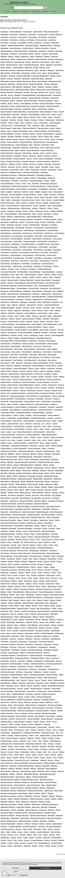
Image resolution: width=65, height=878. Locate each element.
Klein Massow (37, 352)
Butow (9, 117)
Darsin (40, 136)
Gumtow (53, 274)
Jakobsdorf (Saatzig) (7, 307)
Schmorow (21, 647)
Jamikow (19, 307)
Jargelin (10, 310)
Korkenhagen (15, 376)
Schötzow (13, 661)
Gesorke (24, 203)
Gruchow (11, 269)
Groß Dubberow (6, 233)
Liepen (3, 432)
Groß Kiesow (5, 238)
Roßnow (33, 614)
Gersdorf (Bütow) (58, 200)
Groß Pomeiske (6, 249)
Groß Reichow (24, 252)
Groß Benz (53, 225)
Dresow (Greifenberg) (46, 158)
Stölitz (10, 705)
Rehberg (46, 594)
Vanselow (59, 746)
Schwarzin (4, 666)
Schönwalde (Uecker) (22, 658)
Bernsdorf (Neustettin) (24, 76)
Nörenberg (21, 523)
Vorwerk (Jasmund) (35, 763)
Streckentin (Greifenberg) (25, 710)
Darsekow (33, 136)
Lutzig (58, 451)
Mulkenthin (30, 481)
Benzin (44, 73)
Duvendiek (44, 167)
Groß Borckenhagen (7, 227)
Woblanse (59, 796)
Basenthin (49, 65)
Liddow (47, 429)
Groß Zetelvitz (28, 266)
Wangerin (54, 766)
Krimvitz (10, 387)
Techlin (11, 724)
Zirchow (27, 840)
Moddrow (43, 470)
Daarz (43, 125)
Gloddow (35, 208)
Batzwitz (42, 67)
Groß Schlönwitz (15, 255)
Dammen (25, 134)
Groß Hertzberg (6, 236)
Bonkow (3, 92)
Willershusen (48, 790)
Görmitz (40, 214)
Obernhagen (29, 525)
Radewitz (42, 583)
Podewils (17, 561)
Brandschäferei (6, 98)
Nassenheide (22, 487)
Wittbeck (50, 793)
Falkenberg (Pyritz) (15, 172)
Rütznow (29, 622)
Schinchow (15, 636)
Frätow (53, 180)
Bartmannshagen (12, 65)
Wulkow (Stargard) (31, 810)
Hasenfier (10, 283)
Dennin (41, 139)
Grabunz (15, 219)
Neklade (10, 492)
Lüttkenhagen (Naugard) (26, 451)
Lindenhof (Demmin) (33, 434)
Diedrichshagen (6, 147)
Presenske (55, 570)
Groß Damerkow (40, 230)
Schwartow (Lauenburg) (54, 663)
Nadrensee (49, 484)
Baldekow (4, 56)
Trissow (15, 741)
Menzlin (52, 465)
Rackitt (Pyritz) (5, 583)
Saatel (58, 622)
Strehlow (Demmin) (7, 713)
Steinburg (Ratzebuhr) (8, 699)
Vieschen (53, 754)
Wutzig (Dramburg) (25, 821)
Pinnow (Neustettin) (52, 553)
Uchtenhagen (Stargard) (33, 743)
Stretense (30, 716)
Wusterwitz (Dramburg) (38, 818)
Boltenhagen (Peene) (8, 89)
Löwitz (44, 440)
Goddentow (39, 211)
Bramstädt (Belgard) (29, 95)
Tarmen (48, 721)
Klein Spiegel (56, 357)
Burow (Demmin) (33, 111)
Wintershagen (23, 793)
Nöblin (57, 520)
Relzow (22, 600)
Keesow (60, 332)
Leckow (3, 423)
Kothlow (61, 376)
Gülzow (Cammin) (30, 274)
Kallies (49, 316)
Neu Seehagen (36, 498)
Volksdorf (43, 760)
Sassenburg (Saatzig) (42, 630)
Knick (9, 371)
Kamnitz (18, 318)
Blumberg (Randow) (36, 84)
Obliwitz (36, 525)
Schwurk (46, 672)
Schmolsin (13, 647)
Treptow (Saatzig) (57, 735)
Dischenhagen (34, 147)
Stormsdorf (50, 708)
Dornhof (48, 153)
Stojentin (4, 705)
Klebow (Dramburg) (21, 341)
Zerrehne (10, 835)
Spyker (3, 694)
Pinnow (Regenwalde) (21, 556)
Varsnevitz (52, 749)
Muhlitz (23, 481)
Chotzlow (4, 123)
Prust (28, 575)
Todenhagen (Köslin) (48, 732)
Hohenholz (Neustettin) (55, 296)
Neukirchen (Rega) (33, 514)
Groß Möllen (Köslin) (28, 244)
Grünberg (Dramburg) (44, 269)
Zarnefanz (4, 826)
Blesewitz (4, 84)
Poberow (4, 561)
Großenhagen (47, 266)
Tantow (42, 721)
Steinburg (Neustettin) (44, 697)
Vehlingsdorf (25, 752)
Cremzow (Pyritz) (6, 125)
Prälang (52, 567)
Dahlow (58, 128)
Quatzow (14, 581)
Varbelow (4, 749)
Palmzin (26, 534)
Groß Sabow (53, 252)
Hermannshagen (21, 288)
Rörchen (17, 611)
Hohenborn (36, 294)
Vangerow (43, 746)
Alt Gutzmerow (43, 34)
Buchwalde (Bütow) (7, 109)
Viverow (48, 757)
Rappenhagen (52, 586)
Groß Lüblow (17, 241)
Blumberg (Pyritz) (22, 84)
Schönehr (4, 652)
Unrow (16, 746)
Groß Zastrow (17, 266)
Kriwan (16, 387)
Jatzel (52, 310)
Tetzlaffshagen (19, 730)
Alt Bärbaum (5, 34)
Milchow (61, 468)
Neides (55, 490)
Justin (16, 316)
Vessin (16, 754)
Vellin (44, 752)
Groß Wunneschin (48, 263)
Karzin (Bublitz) (33, 330)
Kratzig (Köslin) (12, 385)
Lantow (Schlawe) (53, 415)
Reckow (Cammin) (32, 592)
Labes (9, 404)
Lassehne (50, 418)
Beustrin (10, 78)
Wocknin (3, 799)
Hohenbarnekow (25, 294)
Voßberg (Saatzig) (49, 763)
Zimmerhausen (56, 837)
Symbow (29, 721)
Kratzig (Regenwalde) (26, 385)
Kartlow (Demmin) (20, 327)
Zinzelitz (3, 840)
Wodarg (10, 799)
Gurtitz (18, 277)
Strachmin (58, 708)
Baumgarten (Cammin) (8, 70)
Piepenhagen (5, 553)
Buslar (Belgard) (34, 114)
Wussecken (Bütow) (7, 812)
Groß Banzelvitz (34, 225)
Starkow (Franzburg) (48, 694)
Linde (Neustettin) (39, 432)
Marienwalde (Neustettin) (9, 459)
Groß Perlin (23, 247)
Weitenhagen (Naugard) (47, 774)
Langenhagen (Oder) (7, 412)
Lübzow (47, 443)
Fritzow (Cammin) (52, 186)
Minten (12, 470)
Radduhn (21, 583)
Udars (45, 743)
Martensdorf (35, 459)
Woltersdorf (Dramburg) (50, 804)
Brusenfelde (5, 106)
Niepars (19, 520)
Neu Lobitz (15, 498)
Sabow (16, 625)
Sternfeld (35, 702)
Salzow (23, 628)
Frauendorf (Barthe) (7, 183)
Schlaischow (46, 636)
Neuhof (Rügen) (6, 514)
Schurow (59, 661)
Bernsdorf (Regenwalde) (41, 76)
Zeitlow (14, 832)
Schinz (22, 636)
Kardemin (29, 321)
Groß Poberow (33, 247)
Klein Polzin (42, 354)
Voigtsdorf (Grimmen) (22, 760)
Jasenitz (40, 310)
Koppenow (47, 374)
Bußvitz (3, 117)
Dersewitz (60, 139)
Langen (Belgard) (15, 410)
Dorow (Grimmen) (7, 156)
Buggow (51, 109)
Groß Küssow (47, 238)
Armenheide (5, 54)
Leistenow (28, 423)
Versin (10, 754)
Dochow (22, 150)
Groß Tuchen (24, 260)
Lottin (39, 440)
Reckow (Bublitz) (18, 592)
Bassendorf (58, 65)
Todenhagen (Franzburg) (31, 732)
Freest (24, 183)
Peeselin (13, 545)
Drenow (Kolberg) (19, 158)
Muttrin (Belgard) (21, 484)
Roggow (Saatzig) (23, 608)
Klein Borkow (50, 341)
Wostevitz (44, 807)
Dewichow (37, 145)
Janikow (39, 307)
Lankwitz (29, 415)
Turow (29, 741)
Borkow (41, 92)
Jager (8, 305)
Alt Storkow (52, 40)
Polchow (46, 561)
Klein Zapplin (42, 360)
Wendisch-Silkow (51, 782)
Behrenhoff (59, 70)
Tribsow (44, 738)
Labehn (3, 404)
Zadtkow (27, 824)
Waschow (60, 771)
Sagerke (54, 625)
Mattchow (10, 462)
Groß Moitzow (5, 244)
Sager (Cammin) (44, 625)
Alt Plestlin (4, 40)
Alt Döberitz (23, 34)
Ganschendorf (58, 192)
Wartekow (41, 771)
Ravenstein (57, 589)
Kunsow (54, 396)
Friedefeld (35, 183)
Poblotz (10, 561)
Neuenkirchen (36, 509)
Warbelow (19, 768)
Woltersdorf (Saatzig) (23, 807)
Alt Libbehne (42, 37)
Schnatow (52, 647)
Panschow (54, 534)
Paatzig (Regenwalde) (8, 534)
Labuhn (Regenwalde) (41, 404)
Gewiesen (31, 203)
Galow (31, 192)
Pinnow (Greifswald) (38, 553)
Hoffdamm (60, 291)
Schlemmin (4, 639)
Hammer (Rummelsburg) (43, 280)
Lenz (43, 423)
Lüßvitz (43, 448)
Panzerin (30, 537)
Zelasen (20, 832)
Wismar (43, 793)
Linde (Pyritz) (50, 432)
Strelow (30, 713)
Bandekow (39, 56)
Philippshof (44, 550)
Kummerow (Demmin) (18, 393)
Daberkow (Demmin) (29, 128)
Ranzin (37, 586)
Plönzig (25, 559)
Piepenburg (53, 550)
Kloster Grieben (51, 365)
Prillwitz (27, 572)
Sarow (9, 630)
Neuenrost (54, 509)
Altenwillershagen (15, 48)
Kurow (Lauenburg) (7, 399)
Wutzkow (35, 821)
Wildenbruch (50, 788)
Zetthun (29, 835)
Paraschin (11, 539)
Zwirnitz (60, 846)
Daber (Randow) (6, 128)
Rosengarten (5, 614)
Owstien (18, 531)
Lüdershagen (5, 445)
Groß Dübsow (17, 233)
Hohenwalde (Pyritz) (50, 299)
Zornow (10, 843)
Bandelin (47, 56)
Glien (49, 205)
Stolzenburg (5, 708)
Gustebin (25, 277)
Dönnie (42, 153)
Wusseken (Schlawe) (36, 812)
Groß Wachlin (15, 263)
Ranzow (44, 586)
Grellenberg (51, 222)
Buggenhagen (42, 109)
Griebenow (10, 225)
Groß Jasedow (29, 236)
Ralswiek (4, 586)
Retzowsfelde (39, 603)
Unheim (10, 746)
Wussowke (51, 815)
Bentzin (33, 73)
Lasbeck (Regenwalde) (38, 418)
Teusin (27, 730)
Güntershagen (5, 277)
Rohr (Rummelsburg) (44, 608)
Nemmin (48, 492)
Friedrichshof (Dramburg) (19, 186)
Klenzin (51, 363)
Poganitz (24, 561)
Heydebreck (5, 291)
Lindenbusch (20, 434)
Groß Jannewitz (17, 236)
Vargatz (30, 749)
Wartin (48, 771)
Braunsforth (16, 98)
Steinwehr (13, 702)
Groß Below (45, 225)
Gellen (62, 197)
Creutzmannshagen (19, 125)
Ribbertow (4, 605)
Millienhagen (5, 470)
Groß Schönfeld (40, 255)
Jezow (56, 313)
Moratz (52, 473)
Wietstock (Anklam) (17, 788)
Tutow (40, 741)
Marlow (20, 459)
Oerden (49, 525)
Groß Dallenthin (29, 230)
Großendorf (37, 266)
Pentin (51, 545)
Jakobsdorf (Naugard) (51, 305)
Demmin (22, 139)
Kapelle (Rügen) (13, 321)
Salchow (61, 625)
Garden (39, 194)
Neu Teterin (56, 498)
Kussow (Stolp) (29, 401)
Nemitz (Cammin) (25, 492)
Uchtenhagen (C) (55, 741)
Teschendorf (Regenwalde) (27, 727)
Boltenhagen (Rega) (22, 89)
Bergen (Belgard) (53, 73)
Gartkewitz (60, 194)
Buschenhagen (6, 114)
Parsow (9, 542)
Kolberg (42, 371)
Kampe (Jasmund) (28, 318)
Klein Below (33, 341)
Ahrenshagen (27, 31)
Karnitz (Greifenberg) (8, 324)
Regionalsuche (26, 11)
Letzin (49, 426)
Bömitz (32, 89)
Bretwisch (19, 100)
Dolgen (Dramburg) (33, 150)
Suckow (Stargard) (47, 719)
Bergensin (4, 76)
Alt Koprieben (22, 37)
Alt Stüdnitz (4, 43)
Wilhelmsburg (22, 790)
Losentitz (27, 440)
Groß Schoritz (51, 255)
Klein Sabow (23, 357)
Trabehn (3, 735)
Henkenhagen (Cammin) (47, 285)
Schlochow (28, 639)
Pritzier (53, 572)
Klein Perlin (14, 354)
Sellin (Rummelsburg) (8, 680)
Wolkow (20, 804)
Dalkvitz (3, 131)
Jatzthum (4, 313)
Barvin (21, 65)
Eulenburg (4, 172)
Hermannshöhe (34, 288)
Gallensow (17, 192)
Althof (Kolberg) (27, 48)
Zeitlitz (8, 832)
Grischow (18, 225)
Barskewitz (35, 62)
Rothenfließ (54, 614)
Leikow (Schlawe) (13, 423)
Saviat (14, 633)
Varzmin (3, 752)
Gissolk (35, 205)
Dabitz (52, 128)
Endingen (43, 169)
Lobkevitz (46, 437)
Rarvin (3, 589)
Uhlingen (51, 743)
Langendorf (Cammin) (45, 410)
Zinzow (9, 840)
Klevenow (9, 365)
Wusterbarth (15, 818)
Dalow (9, 131)
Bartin (58, 62)
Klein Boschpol (6, 343)
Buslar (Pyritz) (45, 114)
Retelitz (10, 603)
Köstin (55, 376)
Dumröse (4, 167)
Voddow (60, 757)
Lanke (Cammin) (6, 415)
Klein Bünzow (16, 343)
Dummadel (47, 164)
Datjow (3, 139)
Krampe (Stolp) (6, 382)
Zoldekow (4, 843)
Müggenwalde (37, 479)
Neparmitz (55, 492)
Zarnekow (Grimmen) (30, 826)
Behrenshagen (5, 73)
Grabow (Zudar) (6, 219)
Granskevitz (14, 222)
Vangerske (50, 746)
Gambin (37, 192)
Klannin (10, 338)
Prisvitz (33, 572)
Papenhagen (55, 537)
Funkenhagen (32, 189)
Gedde (42, 197)
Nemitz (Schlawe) (38, 492)
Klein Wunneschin (30, 360)
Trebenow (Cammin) (21, 735)
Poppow (33, 567)
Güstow (38, 277)
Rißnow (27, 605)
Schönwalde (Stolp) (7, 658)
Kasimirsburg (12, 332)
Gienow (38, 203)
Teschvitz (51, 727)
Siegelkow (22, 683)
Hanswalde (56, 280)
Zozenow (23, 843)
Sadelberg (22, 625)
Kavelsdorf (53, 332)
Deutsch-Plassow (52, 142)
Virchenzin (29, 757)
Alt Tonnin (13, 43)
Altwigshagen (33, 51)
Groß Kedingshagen (50, 236)
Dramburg (32, 156)
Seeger (25, 674)
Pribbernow (4, 572)
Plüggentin (42, 559)
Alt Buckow (14, 34)
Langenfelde (58, 410)
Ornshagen (37, 528)
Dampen (32, 134)
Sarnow (3, 630)
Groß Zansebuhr (6, 266)
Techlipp (17, 724)
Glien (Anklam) (57, 205)
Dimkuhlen (24, 147)
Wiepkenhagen (51, 785)
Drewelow (58, 158)
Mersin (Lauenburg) (18, 468)
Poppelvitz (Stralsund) (8, 567)
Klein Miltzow (57, 352)
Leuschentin (57, 426)
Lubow (9, 443)
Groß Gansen (27, 233)
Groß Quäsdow (27, 249)
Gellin (2, 200)
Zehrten (50, 829)
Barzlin (42, 65)
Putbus (36, 578)
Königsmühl (38, 374)
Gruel (17, 269)
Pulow (58, 575)
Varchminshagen (21, 749)
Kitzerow (4, 338)
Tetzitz (10, 730)
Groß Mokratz (15, 244)
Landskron (59, 407)
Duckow (40, 164)
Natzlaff (50, 487)
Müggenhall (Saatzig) (25, 479)
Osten (58, 528)
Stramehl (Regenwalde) (8, 710)
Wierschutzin (5, 788)
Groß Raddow (38, 249)
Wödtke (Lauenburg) (36, 799)
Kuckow (47, 390)
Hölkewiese (24, 302)
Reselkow (4, 603)
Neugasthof (4, 512)
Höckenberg (47, 291)
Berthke (52, 76)
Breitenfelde (54, 98)
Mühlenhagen (5, 481)
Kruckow (44, 387)
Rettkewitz (17, 603)
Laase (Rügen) (56, 401)
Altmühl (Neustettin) (21, 51)
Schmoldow (5, 647)
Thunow (48, 730)
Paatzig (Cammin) (34, 531)
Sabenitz (10, 625)
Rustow (3, 622)
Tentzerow (46, 724)
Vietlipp (59, 754)
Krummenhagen (6, 390)
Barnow (28, 62)
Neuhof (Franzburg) (28, 512)
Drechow (55, 156)
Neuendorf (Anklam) (26, 501)
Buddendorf (27, 109)
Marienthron (48, 457)
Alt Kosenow (33, 37)
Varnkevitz (43, 749)
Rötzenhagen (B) (6, 619)
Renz (34, 600)
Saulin (8, 633)
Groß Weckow (35, 263)
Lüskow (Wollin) (6, 448)
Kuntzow (61, 396)
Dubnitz (19, 164)
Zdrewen (18, 829)
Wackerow (60, 763)
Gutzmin (3, 280)
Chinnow (20, 120)
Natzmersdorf (59, 487)
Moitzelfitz (4, 473)
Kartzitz (45, 327)
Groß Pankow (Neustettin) (9, 247)
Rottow (41, 617)
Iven (61, 302)
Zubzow (30, 843)
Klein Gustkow (16, 346)
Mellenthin (38, 465)
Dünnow (25, 167)
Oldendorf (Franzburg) (24, 528)
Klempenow (27, 363)
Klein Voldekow (18, 360)
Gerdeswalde (15, 200)
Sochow (29, 685)
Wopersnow (36, 807)
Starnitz (20, 697)
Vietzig (3, 757)
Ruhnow (37, 619)
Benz (39, 73)
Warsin (34, 771)
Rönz (11, 611)
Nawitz (22, 490)
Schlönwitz (45, 639)
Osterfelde (4, 531)
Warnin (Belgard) (51, 768)
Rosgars (20, 614)
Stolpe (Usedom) (30, 705)
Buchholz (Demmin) (23, 106)
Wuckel (13, 810)
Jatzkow (57, 310)
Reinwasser (59, 597)
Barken (12, 59)
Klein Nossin (5, 354)
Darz (51, 136)
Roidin (54, 608)
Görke (34, 214)
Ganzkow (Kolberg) (29, 194)
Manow (3, 457)
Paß (21, 542)
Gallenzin (25, 192)
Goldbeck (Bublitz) (56, 211)
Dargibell (11, 136)
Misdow (18, 470)
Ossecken (51, 528)
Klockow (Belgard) (38, 365)
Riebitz (11, 605)
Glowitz (55, 208)
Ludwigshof (33, 445)
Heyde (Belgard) (54, 288)
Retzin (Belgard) (28, 603)
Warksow (26, 768)
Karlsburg (49, 321)
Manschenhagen (12, 457)
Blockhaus (11, 84)
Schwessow (33, 669)
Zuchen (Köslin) (56, 843)
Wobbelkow (28, 796)
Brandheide (57, 95)
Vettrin (22, 754)
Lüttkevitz (38, 451)
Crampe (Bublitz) (54, 123)
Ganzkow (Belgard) (15, 194)
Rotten (16, 617)
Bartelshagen (45, 62)
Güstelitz (32, 277)
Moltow (46, 473)
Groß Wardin (25, 263)
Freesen (17, 183)
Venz (49, 752)
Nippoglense (43, 520)
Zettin (35, 835)
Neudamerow (13, 501)
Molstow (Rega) (38, 473)
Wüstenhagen (5, 818)
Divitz (42, 147)
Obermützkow (18, 525)
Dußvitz (37, 167)
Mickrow (54, 468)
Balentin (11, 56)
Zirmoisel (54, 840)
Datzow (8, 139)
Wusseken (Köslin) (21, 812)
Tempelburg (38, 724)
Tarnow (54, 721)
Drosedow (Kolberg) (28, 161)
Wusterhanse (24, 818)
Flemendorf (15, 180)
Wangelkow (46, 766)
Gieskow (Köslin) (26, 205)
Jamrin (32, 307)
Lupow (47, 445)
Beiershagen (26, 73)
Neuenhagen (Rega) (7, 509)
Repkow (39, 600)
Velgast (39, 752)
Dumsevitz (11, 167)
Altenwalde (4, 48)
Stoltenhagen (41, 705)
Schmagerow (23, 641)
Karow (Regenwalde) (50, 324)
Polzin (10, 564)
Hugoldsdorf (46, 302)
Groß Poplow (16, 249)
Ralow (57, 583)
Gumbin (40, 274)
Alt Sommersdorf (41, 40)
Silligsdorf (53, 683)
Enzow (60, 169)
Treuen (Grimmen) (12, 738)
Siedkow (14, 683)
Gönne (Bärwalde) (11, 214)
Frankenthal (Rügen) (36, 180)
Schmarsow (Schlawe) (8, 644)
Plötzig (35, 559)
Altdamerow (55, 43)
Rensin (28, 600)
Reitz (10, 600)
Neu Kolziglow (5, 498)
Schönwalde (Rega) (50, 655)
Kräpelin (3, 385)
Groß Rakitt (47, 249)
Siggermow (40, 683)
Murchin (48, 481)
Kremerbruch (52, 385)
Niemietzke (55, 517)
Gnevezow (10, 211)
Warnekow (40, 768)
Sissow (16, 685)
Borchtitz (26, 92)
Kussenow (48, 399)
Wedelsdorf (4, 774)
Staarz (8, 694)
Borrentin (4, 95)
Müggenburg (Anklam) (35, 476)
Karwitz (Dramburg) (7, 330)
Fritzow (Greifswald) (7, 189)
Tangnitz (36, 721)
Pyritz (60, 578)
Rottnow (35, 617)
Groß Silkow (38, 258)
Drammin (40, 156)
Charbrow (12, 120)
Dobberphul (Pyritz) (7, 150)
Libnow (41, 429)
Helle (35, 285)
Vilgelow (15, 757)
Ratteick (16, 589)
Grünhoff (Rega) (22, 272)
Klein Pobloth (23, 354)
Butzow (26, 117)
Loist (8, 440)
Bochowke (54, 84)
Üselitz (22, 746)
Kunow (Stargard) (45, 396)
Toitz (57, 732)
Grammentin (38, 219)
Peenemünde (5, 545)
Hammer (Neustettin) (27, 280)
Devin (31, 145)
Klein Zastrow (5, 363)
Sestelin (43, 680)
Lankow (15, 415)
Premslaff (47, 570)
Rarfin (60, 586)
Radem (35, 583)
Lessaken (29, 426)
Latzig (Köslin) (17, 421)
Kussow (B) (4, 401)
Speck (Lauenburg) (7, 691)
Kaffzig (28, 316)
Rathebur (9, 589)
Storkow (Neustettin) (24, 708)
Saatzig (3, 625)
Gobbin (31, 211)
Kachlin (22, 316)
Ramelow (18, 586)
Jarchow (3, 310)
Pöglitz (39, 561)
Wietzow (42, 788)
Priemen (21, 572)
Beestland (43, 70)
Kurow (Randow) (20, 399)
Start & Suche (6, 11)
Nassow (30, 487)
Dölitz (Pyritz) (27, 153)
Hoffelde (3, 294)
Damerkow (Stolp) (54, 131)
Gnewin (25, 211)
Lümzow (41, 445)
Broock (10, 103)
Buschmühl (16, 114)
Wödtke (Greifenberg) (21, 799)
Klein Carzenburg (28, 343)
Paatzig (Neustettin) (48, 531)
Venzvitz (55, 752)
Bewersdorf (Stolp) (37, 78)
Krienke (3, 387)
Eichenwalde (14, 169)
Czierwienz (36, 125)
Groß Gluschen (38, 233)
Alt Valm (30, 43)
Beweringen (26, 78)
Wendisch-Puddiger (37, 782)
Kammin (11, 318)
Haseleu (3, 283)
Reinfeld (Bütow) (19, 597)
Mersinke (29, 468)
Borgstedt (34, 92)
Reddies (12, 594)
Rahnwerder (50, 583)
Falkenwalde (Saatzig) (8, 178)
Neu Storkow (46, 498)
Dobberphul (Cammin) (52, 147)
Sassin (3, 633)
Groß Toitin (15, 260)
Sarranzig (15, 630)
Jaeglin (3, 305)
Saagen (41, 622)
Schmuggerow (43, 647)
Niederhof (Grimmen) (38, 517)
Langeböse (4, 410)
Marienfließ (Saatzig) (26, 457)
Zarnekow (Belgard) (15, 826)
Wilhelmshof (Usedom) (35, 790)
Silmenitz (61, 683)
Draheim (25, 156)
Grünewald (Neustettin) (8, 272)
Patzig (54, 542)
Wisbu (31, 793)
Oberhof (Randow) (7, 525)
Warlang (33, 768)
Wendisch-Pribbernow (22, 782)
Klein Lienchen (6, 352)
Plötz (30, 559)
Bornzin (58, 92)
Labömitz (15, 404)
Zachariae (51, 821)
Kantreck (4, 321)
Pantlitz (23, 537)
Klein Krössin (18, 349)
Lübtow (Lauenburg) (20, 443)
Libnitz (35, 429)
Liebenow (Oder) (56, 429)
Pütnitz (42, 578)
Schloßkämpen (55, 639)
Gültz (17, 274)
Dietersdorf (16, 147)
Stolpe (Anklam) (18, 705)
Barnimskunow (19, 62)
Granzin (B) (29, 222)
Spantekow (47, 688)
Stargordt (37, 694)
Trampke (10, 735)
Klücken (43, 368)
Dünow (31, 167)
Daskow (57, 136)
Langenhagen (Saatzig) (23, 412)
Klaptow (16, 338)
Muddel (15, 476)
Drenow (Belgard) (6, 158)
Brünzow (58, 103)
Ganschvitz (4, 194)
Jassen (46, 310)
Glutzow (3, 211)
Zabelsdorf (43, 821)
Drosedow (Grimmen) (13, 161)
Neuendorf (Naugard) (41, 503)
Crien (29, 125)
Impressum (54, 11)
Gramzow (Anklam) (50, 219)
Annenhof (50, 51)
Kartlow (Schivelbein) (34, 327)
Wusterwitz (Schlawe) (54, 818)
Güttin (51, 277)
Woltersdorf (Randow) (8, 807)
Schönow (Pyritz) (22, 655)
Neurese (59, 514)
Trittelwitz (22, 741)
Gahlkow (10, 192)
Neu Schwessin (25, 498)
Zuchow (3, 846)
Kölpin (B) (4, 374)
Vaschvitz (10, 752)
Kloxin (37, 368)
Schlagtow (37, 636)
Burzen (55, 111)
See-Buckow (5, 674)
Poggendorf (32, 561)
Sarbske (56, 628)
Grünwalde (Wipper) (48, 272)
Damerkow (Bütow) (40, 131)
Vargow (36, 749)
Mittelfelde (35, 470)
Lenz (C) (48, 423)
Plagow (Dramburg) (35, 556)
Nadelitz (41, 484)
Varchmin (11, 749)
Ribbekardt (53, 603)
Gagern (3, 192)
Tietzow (61, 730)
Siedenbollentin (58, 680)
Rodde (52, 605)
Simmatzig (9, 685)
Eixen (22, 169)
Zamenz (41, 824)
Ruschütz (52, 619)
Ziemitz (19, 837)
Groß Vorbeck (5, 263)
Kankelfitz (46, 318)
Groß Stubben (5, 260)
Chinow (26, 120)
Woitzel (60, 799)
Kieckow (47, 335)
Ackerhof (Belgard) (15, 31)
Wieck (43, 785)
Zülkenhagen (18, 846)
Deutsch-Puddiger (22, 145)
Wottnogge (52, 807)
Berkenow (12, 76)
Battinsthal (28, 67)
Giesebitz (45, 203)
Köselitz (41, 376)
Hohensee (28, 299)
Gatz (23, 197)
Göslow (3, 216)
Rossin (27, 614)
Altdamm (4, 45)
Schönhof (46, 652)
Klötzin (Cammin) (6, 368)
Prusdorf (22, 575)
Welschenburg (20, 777)
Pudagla (33, 575)
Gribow (3, 225)
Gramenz (30, 219)
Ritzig (41, 605)
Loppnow (19, 440)
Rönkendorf (5, 611)
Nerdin (62, 492)
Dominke (36, 153)
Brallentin (17, 95)
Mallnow (18, 454)
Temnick (24, 724)
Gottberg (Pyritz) (19, 216)
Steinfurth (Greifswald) (24, 699)
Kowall (9, 379)
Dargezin (4, 136)
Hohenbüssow (57, 294)
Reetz (23, 594)
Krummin (16, 390)
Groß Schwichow (6, 258)
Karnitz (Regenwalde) (23, 324)
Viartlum (28, 754)
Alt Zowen (46, 43)
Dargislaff (18, 136)
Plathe (53, 556)
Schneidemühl (5, 650)
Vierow (46, 754)
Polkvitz (52, 561)
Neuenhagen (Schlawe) (22, 509)
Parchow (25, 539)
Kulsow (3, 393)
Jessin (51, 313)
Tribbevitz (30, 738)
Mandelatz (47, 454)
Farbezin (19, 178)
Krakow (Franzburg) (26, 379)
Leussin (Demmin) (7, 429)
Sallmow (17, 628)
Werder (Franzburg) (33, 785)
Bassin (3, 67)
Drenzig (29, 158)
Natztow (3, 490)
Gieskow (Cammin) (12, 205)
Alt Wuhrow (38, 43)
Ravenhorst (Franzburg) (44, 589)
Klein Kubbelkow (29, 349)
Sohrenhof (36, 685)
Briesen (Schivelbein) (46, 100)
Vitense (36, 757)
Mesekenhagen (39, 468)
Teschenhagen (42, 727)
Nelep (16, 492)
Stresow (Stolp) (21, 716)
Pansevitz (4, 537)
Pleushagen (11, 559)
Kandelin (39, 318)
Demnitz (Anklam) (32, 139)
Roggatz (58, 605)
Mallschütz (26, 454)
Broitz (56, 100)
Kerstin (20, 335)
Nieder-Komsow (14, 517)
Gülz (21, 274)
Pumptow (4, 578)
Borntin (51, 92)
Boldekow (41, 87)
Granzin (21, 222)
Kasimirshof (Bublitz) (25, 332)
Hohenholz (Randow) (8, 299)
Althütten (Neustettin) (41, 48)
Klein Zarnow (52, 360)
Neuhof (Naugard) (42, 512)
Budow (34, 109)
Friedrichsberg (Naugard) (48, 183)
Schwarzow (12, 666)
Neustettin (4, 517)
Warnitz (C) (16, 771)
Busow (54, 114)
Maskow (3, 462)
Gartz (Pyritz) (5, 197)
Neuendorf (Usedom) (38, 506)
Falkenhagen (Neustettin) (26, 175)
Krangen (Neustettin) (29, 382)
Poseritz (39, 567)
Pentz (56, 545)
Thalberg (34, 730)
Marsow (27, 459)
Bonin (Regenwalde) (54, 89)
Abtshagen (4, 31)
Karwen (51, 327)
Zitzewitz (61, 840)
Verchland (4, 754)
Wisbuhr (37, 793)
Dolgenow (18, 153)
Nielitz (48, 517)
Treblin (31, 735)
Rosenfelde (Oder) (43, 611)
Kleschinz (58, 363)
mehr (54, 872)
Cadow (38, 117)
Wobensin (37, 796)
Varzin (59, 749)
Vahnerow (35, 746)
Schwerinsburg (23, 669)
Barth (52, 62)
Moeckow (51, 470)
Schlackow (29, 636)
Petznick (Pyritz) (22, 550)
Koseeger (34, 376)
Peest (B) (25, 545)
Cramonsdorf (43, 123)
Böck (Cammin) (6, 87)
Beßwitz (3, 78)
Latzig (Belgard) (6, 421)
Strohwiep (4, 719)
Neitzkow (4, 492)
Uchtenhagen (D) (6, 743)
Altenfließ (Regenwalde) (16, 45)
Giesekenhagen (55, 203)
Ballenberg (25, 56)
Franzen (46, 180)
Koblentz (22, 371)
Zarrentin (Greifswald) (53, 826)
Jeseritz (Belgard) (30, 313)
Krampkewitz (16, 382)
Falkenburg (44, 172)
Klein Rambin (52, 354)
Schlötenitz (4, 641)
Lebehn (60, 421)
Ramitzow (31, 586)
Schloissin (37, 639)
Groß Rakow (57, 249)
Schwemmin (38, 666)
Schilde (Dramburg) (47, 633)
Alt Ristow (22, 40)
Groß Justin (39, 236)
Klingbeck (17, 365)
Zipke (15, 840)
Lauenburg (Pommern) (43, 421)
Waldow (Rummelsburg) (26, 766)
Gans (50, 192)
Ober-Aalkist (48, 523)
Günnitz (60, 274)
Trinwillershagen (6, 741)
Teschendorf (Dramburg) (9, 727)
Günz (13, 277)
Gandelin (44, 192)
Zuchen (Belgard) (44, 843)
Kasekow (4, 332)
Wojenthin (4, 801)
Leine (22, 423)
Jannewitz (46, 307)
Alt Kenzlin (13, 37)
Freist (29, 183)
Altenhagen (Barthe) (31, 45)
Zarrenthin (41, 826)
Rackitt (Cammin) (51, 581)
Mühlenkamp (15, 481)
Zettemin (23, 835)
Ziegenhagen (5, 837)
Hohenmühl (20, 299)
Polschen (4, 564)
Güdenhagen (5, 274)
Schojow (24, 650)
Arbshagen (58, 51)
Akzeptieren (32, 872)
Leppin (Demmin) (6, 426)
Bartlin (3, 65)
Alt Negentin (52, 37)
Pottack (46, 567)
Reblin (10, 592)
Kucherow (40, 390)
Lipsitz (26, 437)
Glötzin (49, 208)
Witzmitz (20, 796)
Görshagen (47, 214)
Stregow (60, 710)
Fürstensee (52, 189)
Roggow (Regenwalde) (8, 608)
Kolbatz (35, 371)
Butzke (20, 117)
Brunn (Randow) (25, 103)
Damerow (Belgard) (7, 134)
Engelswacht (52, 169)
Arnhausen (13, 54)
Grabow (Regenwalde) (33, 216)
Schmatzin (20, 644)
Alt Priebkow (13, 40)
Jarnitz (33, 310)
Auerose (38, 54)
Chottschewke (49, 120)
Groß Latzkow (57, 238)
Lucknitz (54, 443)
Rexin (47, 603)
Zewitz (45, 835)
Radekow (29, 583)
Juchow (3, 316)
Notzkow (40, 523)
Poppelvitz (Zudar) (23, 567)
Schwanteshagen (16, 663)
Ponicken (41, 564)
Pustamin (11, 578)
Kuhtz (60, 390)
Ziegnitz (13, 837)
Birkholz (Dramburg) (24, 81)
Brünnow (35, 103)
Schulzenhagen (49, 661)
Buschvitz (24, 114)
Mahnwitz (4, 454)
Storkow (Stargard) (38, 708)
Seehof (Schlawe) (52, 674)
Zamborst (34, 824)
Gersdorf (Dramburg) (8, 203)
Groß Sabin (44, 252)
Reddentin (58, 592)
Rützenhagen (20, 622)
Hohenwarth (15, 302)
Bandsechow (5, 59)
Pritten (40, 572)
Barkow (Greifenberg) (55, 59)
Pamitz (33, 534)
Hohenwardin (5, 302)
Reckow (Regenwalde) (46, 592)
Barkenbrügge (21, 59)
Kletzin (3, 365)
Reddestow (4, 594)
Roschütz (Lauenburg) (28, 611)
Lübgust (3, 443)
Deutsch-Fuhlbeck (26, 142)
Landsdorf (51, 407)
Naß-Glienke (12, 487)
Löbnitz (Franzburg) (57, 437)
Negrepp (40, 490)
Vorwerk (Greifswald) (21, 763)
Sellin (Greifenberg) (50, 677)
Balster (32, 56)
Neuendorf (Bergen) (40, 501)
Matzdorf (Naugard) (21, 462)
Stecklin (27, 697)
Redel (18, 594)
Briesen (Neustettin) (31, 100)
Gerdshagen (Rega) (27, 200)
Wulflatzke (20, 810)
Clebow (10, 123)
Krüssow (23, 390)
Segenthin (15, 677)
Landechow (42, 407)
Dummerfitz (56, 164)
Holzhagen (32, 302)
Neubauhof (4, 501)
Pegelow (32, 545)
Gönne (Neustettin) (24, 214)
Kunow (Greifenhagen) (17, 396)
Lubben (50, 440)
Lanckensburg (32, 407)
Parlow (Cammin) (47, 539)
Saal (47, 622)
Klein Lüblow (16, 352)
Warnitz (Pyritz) (26, 771)
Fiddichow (51, 178)
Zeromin (3, 835)
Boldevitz (49, 87)
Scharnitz (20, 633)
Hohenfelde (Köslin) (23, 296)
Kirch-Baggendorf (58, 335)
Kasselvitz (37, 332)
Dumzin (18, 167)
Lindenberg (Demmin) (8, 434)
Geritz (43, 200)
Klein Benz (41, 341)
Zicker (58, 835)
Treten (3, 738)
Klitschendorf (26, 365)
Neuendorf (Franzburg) (56, 501)
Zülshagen (27, 846)
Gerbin (8, 200)
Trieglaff (51, 738)
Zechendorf (37, 829)
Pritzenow (46, 572)
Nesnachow (12, 495)
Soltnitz (43, 685)
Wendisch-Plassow (7, 782)
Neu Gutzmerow (45, 495)
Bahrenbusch (53, 54)
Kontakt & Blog (36, 11)
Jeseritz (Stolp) (42, 313)
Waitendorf (13, 766)
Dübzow (25, 164)
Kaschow (61, 330)
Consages (28, 123)
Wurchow (51, 810)
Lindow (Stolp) (5, 437)
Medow (57, 462)
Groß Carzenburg (17, 230)
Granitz (60, 219)
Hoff (54, 291)
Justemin (10, 316)
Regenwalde (30, 594)
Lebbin (54, 421)
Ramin (24, 586)
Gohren (46, 211)
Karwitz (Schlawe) (21, 330)
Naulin (16, 490)
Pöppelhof (48, 564)
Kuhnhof (54, 390)
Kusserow (56, 399)
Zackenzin (20, 824)
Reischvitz (4, 600)
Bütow (14, 117)
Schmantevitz (33, 641)
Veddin (17, 752)
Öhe (54, 525)
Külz (8, 393)
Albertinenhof (37, 31)
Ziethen (25, 837)
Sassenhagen (55, 630)
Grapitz (36, 222)
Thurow (54, 730)
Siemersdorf (31, 683)
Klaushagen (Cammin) (44, 338)
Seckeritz (53, 672)
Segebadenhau (6, 677)
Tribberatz (22, 738)
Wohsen (47, 799)
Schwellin (30, 666)
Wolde (18, 801)
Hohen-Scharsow (13, 294)
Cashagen (57, 117)
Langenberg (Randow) (29, 410)
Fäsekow (26, 178)
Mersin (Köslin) (6, 468)
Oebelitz (43, 525)
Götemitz (10, 216)
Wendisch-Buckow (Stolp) (30, 779)
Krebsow (38, 385)
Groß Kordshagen (16, 238)
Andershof (42, 51)
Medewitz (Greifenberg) (46, 462)
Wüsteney (59, 815)
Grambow (22, 219)
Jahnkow (40, 305)
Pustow (23, 578)
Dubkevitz (12, 164)
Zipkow (20, 840)
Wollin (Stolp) (36, 804)
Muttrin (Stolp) (33, 484)
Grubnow (4, 269)
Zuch (35, 843)
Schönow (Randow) (35, 655)
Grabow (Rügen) (47, 216)
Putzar (47, 578)
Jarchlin (59, 307)
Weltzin (28, 777)
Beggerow (51, 70)
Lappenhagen (11, 418)
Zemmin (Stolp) (55, 832)
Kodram (29, 371)
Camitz (50, 117)
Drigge (3, 161)
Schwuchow (37, 672)
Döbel (17, 150)
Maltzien (33, 454)
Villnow (22, 757)
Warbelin (11, 768)
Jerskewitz (19, 313)
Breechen (24, 98)
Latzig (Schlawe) (28, 421)
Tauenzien (4, 724)
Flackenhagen (5, 180)
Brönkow (4, 103)
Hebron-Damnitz (20, 283)
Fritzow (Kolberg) (21, 189)
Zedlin (44, 829)
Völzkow (50, 760)
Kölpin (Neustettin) (27, 374)
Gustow (45, 277)
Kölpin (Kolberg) (13, 374)
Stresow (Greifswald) (49, 713)
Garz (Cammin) (16, 197)
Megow (16, 465)
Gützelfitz (57, 277)
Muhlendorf (57, 479)
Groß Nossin (55, 244)
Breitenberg (45, 98)
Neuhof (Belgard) (15, 512)
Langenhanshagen (38, 412)
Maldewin (11, 454)
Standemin (29, 694)
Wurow (58, 810)
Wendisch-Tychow (7, 785)
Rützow (35, 622)
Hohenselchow (38, 299)
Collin (22, 123)
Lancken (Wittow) (21, 407)
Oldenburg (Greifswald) (8, 528)
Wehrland (19, 774)
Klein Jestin (37, 346)
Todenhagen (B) (16, 732)
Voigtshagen (35, 760)
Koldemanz (49, 371)
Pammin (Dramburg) (43, 534)
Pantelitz (17, 537)
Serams (37, 680)
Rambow (11, 586)
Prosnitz (15, 575)
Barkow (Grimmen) (7, 62)
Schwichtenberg (53, 669)
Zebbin (24, 829)
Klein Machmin (27, 352)
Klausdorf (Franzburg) (28, 338)
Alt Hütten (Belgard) (55, 34)
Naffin (56, 484)
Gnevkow (18, 211)
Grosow (25, 225)
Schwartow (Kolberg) (38, 663)
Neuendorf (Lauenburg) (25, 503)
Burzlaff (61, 111)
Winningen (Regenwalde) (9, 793)
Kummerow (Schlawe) (47, 393)
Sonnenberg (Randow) (8, 688)
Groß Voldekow (45, 260)
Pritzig (59, 572)
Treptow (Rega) (45, 735)
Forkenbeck (24, 180)
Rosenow (13, 614)
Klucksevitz (51, 368)
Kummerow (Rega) (33, 393)
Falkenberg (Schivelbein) (31, 172)
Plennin (3, 559)
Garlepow (52, 194)
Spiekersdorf (31, 691)
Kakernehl (42, 316)
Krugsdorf (51, 387)
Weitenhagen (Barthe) (31, 774)
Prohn (9, 575)
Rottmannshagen (25, 617)
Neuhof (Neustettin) (56, 512)
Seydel (50, 680)
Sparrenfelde (56, 688)
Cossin (35, 123)
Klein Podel (33, 354)
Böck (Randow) (17, 87)
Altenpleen (57, 45)
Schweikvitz (22, 666)
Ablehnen (11, 872)
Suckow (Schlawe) (33, 719)
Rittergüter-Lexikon (19, 2)
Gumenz (47, 274)
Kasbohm (53, 330)
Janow (53, 307)
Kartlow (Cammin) (7, 327)
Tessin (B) (4, 730)
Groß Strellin (57, 258)
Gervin (18, 203)
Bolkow (55, 87)
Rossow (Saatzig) (43, 614)
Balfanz (17, 56)
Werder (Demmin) (20, 785)
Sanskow (42, 628)
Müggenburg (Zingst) (51, 476)
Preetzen (40, 570)
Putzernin (54, 578)
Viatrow (34, 754)
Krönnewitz (29, 387)
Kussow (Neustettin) (16, 401)
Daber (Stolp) (17, 128)
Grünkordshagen (35, 272)
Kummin (59, 393)
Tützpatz (46, 741)
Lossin (33, 440)
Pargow (32, 539)
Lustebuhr (51, 448)
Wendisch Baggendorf (39, 777)
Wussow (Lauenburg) (8, 815)
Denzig (47, 139)
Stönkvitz (13, 708)
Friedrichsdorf (5, 186)
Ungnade (4, 746)
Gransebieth (5, 222)
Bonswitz (10, 92)
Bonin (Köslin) (41, 89)
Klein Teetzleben (6, 360)
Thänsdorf (41, 730)
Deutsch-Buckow (13, 142)
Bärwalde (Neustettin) (32, 65)
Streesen (53, 710)
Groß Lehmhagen (6, 241)
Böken (34, 87)
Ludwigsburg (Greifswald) (19, 445)
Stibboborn (49, 702)
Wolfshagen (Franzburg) (9, 804)
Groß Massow (52, 241)
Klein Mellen (47, 352)
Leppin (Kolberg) (19, 426)
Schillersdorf (59, 633)
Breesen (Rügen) (34, 98)
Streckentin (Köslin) (42, 710)
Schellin (36, 633)
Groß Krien (27, 238)
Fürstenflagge (43, 189)
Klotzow (31, 368)
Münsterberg (39, 481)
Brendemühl (5, 100)
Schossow (55, 658)
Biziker (34, 81)
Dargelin (39, 134)
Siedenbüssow (5, 683)
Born (46, 92)
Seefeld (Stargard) (16, 674)
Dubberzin (4, 164)
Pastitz (40, 542)
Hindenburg (27, 291)
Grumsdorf (32, 269)
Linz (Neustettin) (17, 437)
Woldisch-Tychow (44, 801)
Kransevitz (54, 382)
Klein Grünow (5, 346)
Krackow (15, 379)
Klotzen (60, 365)
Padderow (19, 534)
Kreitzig (44, 385)
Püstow (29, 578)
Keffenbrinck (5, 335)
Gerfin (38, 200)
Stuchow (11, 719)
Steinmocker (5, 702)
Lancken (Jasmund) (7, 407)
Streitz (17, 713)
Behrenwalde (16, 73)
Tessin (58, 727)
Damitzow (18, 134)
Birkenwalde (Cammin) (8, 81)
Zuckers (9, 846)
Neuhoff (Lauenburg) (19, 514)
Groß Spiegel (47, 258)
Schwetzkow (42, 669)
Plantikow (47, 556)
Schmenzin (38, 644)
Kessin (26, 335)
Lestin (44, 426)
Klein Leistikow (52, 349)
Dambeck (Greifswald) (19, 131)
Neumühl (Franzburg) (48, 514)
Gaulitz (36, 197)
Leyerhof (29, 429)
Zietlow (31, 837)
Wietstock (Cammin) (31, 788)
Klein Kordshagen (7, 349)
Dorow (55, 153)
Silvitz (3, 685)
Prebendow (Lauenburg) (9, 570)
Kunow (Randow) (32, 396)
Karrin (60, 324)
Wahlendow (4, 766)
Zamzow (48, 824)
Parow (62, 539)
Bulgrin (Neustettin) (19, 111)
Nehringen (47, 490)
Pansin (10, 537)
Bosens (10, 95)
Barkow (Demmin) (41, 59)
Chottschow (60, 120)
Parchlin (18, 539)
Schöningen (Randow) (8, 655)
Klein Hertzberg (27, 346)
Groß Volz (54, 260)
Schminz (55, 644)
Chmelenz (34, 120)
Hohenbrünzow (46, 294)
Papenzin (4, 539)
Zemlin (26, 832)
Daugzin (15, 139)
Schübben (29, 661)
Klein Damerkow (40, 343)
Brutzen (12, 106)
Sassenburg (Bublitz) (27, 630)
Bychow (32, 117)
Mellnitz (45, 465)
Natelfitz (37, 487)
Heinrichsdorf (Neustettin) (35, 283)
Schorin (48, 658)
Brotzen (16, 103)
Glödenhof (42, 208)
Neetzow (33, 490)
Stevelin (41, 702)
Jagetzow (22, 305)
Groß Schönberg (28, 255)
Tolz (61, 732)
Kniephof (15, 371)
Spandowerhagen (36, 688)
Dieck (52, 145)
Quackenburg (5, 581)
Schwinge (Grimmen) (8, 672)
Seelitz (61, 674)
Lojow (13, 440)
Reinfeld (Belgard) (7, 597)
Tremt (37, 735)
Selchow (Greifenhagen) (28, 677)
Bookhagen (18, 92)
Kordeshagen (5, 376)
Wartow (53, 771)
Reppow (52, 600)
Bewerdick (17, 78)
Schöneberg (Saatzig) (51, 650)
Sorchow (20, 688)
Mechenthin (33, 462)
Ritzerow (35, 605)
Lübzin (41, 443)
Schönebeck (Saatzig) (35, 650)
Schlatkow (55, 636)
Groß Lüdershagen (29, 241)
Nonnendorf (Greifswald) (9, 523)
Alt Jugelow (5, 37)
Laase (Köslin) (45, 401)
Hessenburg (44, 288)
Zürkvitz (47, 846)
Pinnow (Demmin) (24, 553)
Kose (28, 376)
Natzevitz (44, 487)
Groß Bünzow (5, 230)
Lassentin (57, 418)
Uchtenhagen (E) (18, 743)
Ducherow (32, 164)
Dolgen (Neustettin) (7, 153)
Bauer (48, 67)
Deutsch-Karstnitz (39, 142)
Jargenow (17, 310)
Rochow (46, 605)
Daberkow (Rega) (43, 128)
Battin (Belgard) (18, 67)
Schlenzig (20, 639)
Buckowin (18, 109)
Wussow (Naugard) (22, 815)
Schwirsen (19, 672)
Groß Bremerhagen (51, 227)
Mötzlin (9, 476)
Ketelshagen (34, 335)
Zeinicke (57, 829)
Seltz (18, 680)
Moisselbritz (59, 470)
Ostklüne (12, 531)
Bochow (46, 84)
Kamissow (4, 318)
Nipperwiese (34, 520)
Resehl (58, 600)
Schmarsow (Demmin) (46, 641)
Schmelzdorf (29, 644)
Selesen (39, 677)
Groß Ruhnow (35, 252)
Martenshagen (45, 459)
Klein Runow (13, 357)
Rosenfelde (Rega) (57, 611)
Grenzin (59, 222)
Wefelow (12, 774)
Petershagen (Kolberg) (28, 548)
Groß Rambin (5, 252)
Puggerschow (50, 575)
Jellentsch (11, 313)
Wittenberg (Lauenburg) (9, 796)
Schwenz (47, 666)
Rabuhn (41, 581)
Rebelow (3, 592)
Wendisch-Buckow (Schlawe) (10, 779)
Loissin (3, 440)
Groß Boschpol (39, 227)
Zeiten (3, 832)
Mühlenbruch (48, 479)
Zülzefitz (34, 846)
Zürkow (41, 846)
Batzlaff (35, 67)
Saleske (3, 628)
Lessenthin (37, 426)
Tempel (30, 724)
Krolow (22, 387)
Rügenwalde (29, 619)
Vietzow (8, 757)
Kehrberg (13, 335)
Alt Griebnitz (32, 34)
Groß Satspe (5, 255)
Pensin (45, 545)
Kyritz (38, 401)
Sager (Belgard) (32, 625)
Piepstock (14, 553)
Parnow (56, 539)
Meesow (10, 465)
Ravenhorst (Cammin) (27, 589)
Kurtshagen (40, 399)
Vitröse (42, 757)
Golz (2, 214)
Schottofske (5, 661)
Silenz (47, 683)
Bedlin (36, 70)
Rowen (15, 619)
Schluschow (13, 641)
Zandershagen (57, 824)
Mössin (3, 476)
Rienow (16, 605)
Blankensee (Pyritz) (54, 81)
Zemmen (33, 832)
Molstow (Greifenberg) (24, 473)
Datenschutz (45, 11)
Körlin (23, 376)
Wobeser (52, 796)
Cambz (44, 117)
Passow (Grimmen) (30, 542)
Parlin (38, 539)
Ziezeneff (38, 837)
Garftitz (45, 194)
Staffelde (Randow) (18, 694)
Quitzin (35, 581)
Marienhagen (38, 457)
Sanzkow (49, 628)
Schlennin (12, 639)
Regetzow (38, 594)
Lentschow (36, 423)
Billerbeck (48, 78)
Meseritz (48, 468)
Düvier (52, 167)
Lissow (39, 437)
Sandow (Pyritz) (32, 628)
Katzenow (45, 332)
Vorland (57, 760)
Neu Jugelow (56, 495)
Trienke (57, 738)
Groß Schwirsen (18, 258)
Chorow (41, 120)
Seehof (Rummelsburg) (37, 674)
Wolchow (12, 801)
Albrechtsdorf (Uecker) (51, 31)
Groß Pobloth (43, 247)
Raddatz (14, 583)
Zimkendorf (46, 837)
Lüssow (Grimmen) (34, 448)
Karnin (56, 321)
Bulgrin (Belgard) (6, 111)
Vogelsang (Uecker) (7, 760)
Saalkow (52, 622)
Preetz (34, 570)
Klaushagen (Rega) (7, 341)
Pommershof (25, 564)
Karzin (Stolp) (44, 330)
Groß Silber (29, 258)
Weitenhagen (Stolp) (7, 777)
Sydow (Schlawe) (19, 721)
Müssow (11, 484)
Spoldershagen (42, 691)
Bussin (59, 114)
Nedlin (27, 490)
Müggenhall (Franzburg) (9, 479)
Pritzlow (3, 575)
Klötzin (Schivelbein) (20, 368)
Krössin (37, 387)
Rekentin (16, 600)
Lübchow (57, 440)
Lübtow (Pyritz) (33, 443)
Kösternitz (48, 376)
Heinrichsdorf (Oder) (52, 283)
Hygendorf (55, 302)
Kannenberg (55, 318)
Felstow (33, 178)
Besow (59, 76)
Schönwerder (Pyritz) (37, 658)
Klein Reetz (4, 357)
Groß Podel (53, 247)
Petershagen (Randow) (45, 548)
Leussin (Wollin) (19, 429)
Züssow (54, 846)
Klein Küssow (41, 349)
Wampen (38, 766)
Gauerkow (29, 197)
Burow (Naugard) (46, 111)
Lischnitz (32, 437)
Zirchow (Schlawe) (37, 840)
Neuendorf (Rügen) (23, 506)
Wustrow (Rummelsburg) (9, 821)
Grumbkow (24, 269)
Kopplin (55, 374)
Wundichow (43, 810)
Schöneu (22, 652)
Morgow (58, 473)
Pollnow (59, 561)
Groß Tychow (34, 260)
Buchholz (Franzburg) (38, 106)
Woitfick (54, 799)
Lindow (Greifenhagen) (49, 434)
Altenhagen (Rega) (46, 45)
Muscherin (55, 481)
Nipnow (26, 520)
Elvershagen (35, 169)
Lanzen (3, 418)
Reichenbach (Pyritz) (57, 594)
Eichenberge (5, 169)
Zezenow (52, 835)
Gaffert (60, 189)
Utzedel (27, 746)
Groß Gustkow (59, 233)
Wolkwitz (27, 804)
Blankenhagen (42, 81)
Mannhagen (56, 454)
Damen (30, 131)
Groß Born (28, 227)
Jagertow (15, 305)
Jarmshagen (26, 310)
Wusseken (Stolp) (50, 812)
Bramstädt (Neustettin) (44, 95)
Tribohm (38, 738)
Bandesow (54, 56)
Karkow (36, 321)
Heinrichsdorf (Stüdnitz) (9, 285)
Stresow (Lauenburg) (8, 716)
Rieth (22, 605)
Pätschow (47, 542)
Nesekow (4, 495)
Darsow (46, 136)
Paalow (25, 531)
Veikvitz (33, 752)
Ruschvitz (60, 619)
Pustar (18, 578)
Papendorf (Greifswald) (42, 537)
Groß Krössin (36, 238)
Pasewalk (16, 542)
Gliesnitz (4, 208)
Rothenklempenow (7, 617)
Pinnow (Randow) (6, 556)
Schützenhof (5, 663)
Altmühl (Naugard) (7, 51)
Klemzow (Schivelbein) (40, 363)
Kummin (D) (5, 396)
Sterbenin (27, 702)
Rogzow (32, 608)
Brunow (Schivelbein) (47, 103)
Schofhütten (15, 650)
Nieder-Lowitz (25, 517)
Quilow (20, 581)
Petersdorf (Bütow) (13, 548)
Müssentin (4, 484)
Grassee (43, 222)
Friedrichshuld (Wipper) (38, 186)
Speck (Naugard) (20, 691)
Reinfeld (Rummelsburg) (34, 597)
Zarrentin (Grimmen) (7, 829)
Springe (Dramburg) (54, 691)
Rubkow (21, 619)
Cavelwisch (4, 120)
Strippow (59, 716)
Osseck (44, 528)
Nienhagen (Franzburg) (8, 520)
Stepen (20, 702)
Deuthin (3, 142)
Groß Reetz (14, 252)
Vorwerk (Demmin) (7, 763)
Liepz (14, 432)
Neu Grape (35, 495)
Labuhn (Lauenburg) (26, 404)
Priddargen (13, 572)
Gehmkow (48, 197)
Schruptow (21, 661)
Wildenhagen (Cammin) (8, 790)
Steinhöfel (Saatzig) (48, 699)
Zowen (17, 843)
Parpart (3, 542)
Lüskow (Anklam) (56, 445)
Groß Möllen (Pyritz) (43, 244)
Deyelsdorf (45, 145)
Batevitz (9, 67)
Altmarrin (53, 48)
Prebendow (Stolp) (24, 570)
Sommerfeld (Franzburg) (56, 685)
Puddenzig (41, 575)
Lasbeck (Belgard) (23, 418)
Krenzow (61, 385)
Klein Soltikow (45, 357)
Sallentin (10, 628)
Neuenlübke (46, 509)
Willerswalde (58, 790)
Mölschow (12, 473)
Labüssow (53, 404)
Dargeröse (58, 134)
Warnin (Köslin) (6, 771)
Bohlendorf (27, 87)
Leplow (54, 423)
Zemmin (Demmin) (43, 832)
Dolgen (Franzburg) (47, 150)
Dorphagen (17, 156)
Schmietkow (47, 644)
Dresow (35, 158)
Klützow (3, 371)
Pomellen (16, 564)
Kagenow (35, 316)
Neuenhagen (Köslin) (53, 506)
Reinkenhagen (48, 597)
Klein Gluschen (52, 343)
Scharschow (29, 633)
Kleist (13, 363)
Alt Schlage (30, 40)
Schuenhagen (38, 661)
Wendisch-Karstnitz (46, 779)
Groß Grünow (48, 233)
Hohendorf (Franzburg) (8, 296)
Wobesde (45, 796)
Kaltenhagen (57, 316)
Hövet (39, 302)
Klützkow (59, 368)
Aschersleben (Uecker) (26, 54)
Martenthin (54, 459)
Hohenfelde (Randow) (39, 296)
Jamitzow (26, 307)
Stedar (33, 697)
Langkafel (49, 412)
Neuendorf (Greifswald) (8, 503)
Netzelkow (20, 495)
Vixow (55, 757)
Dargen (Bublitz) (48, 134)
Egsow (57, 167)
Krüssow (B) (31, 390)
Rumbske (45, 619)
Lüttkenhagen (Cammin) (9, 451)
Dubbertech (55, 161)
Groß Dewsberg (53, 230)
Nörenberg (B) (31, 523)
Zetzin (40, 835)
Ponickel (33, 564)
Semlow (31, 680)
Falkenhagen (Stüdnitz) (44, 175)
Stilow (56, 702)
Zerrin (17, 835)
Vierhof (40, 754)
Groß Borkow (19, 227)
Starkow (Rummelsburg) (9, 697)
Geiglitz (55, 197)
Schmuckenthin (31, 647)
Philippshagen (34, 550)
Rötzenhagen (49, 617)
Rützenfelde (11, 622)
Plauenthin (60, 556)
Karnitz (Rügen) (36, 324)
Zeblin (30, 829)
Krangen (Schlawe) (43, 382)
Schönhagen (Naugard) (34, 652)
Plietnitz (18, 559)
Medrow (3, 465)
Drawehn (47, 156)
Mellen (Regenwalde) (27, 465)
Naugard (10, 490)
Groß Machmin (42, 241)
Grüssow (59, 272)
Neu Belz (28, 495)
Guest (12, 274)
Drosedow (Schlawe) (43, 161)
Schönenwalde (13, 652)
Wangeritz (4, 768)
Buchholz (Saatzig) (52, 106)
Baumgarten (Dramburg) (25, 70)
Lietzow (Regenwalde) (24, 432)
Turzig (34, 741)
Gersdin (48, 200)
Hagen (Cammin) (13, 280)
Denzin (53, 139)
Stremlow (37, 713)
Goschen (55, 214)
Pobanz (60, 559)
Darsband (26, 136)
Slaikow (22, 685)
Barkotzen (30, 59)
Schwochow (28, 672)
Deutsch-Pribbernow (7, 145)
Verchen (61, 752)
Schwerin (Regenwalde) (8, 669)
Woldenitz (34, 801)
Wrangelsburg (5, 810)
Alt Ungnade (22, 43)
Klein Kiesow (47, 346)
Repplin (46, 600)
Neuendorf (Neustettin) (8, 506)
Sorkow (26, 688)
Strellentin (23, 713)
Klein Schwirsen (34, 357)
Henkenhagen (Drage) (8, 288)
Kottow (3, 379)
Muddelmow (23, 476)
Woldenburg (25, 801)
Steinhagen (37, 699)
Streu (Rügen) (50, 716)
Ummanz (58, 743)
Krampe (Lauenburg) (54, 379)
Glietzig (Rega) (26, 208)
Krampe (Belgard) (40, 379)
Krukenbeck (60, 387)
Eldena (27, 169)
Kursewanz (31, 399)
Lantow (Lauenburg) (39, 415)
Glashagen (42, 205)
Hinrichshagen (37, 291)
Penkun (39, 545)
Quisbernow (28, 581)
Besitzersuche (16, 11)
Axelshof (45, 54)
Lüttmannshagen (49, 451)
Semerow (24, 680)
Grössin (55, 266)
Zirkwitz (47, 840)
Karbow (22, 321)
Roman (59, 608)
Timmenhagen (5, 732)
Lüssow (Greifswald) (19, 448)
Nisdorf (51, 520)
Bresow (12, 100)
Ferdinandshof (42, 178)
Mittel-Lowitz (26, 470)
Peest (19, 545)
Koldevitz (58, 371)
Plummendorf (52, 559)
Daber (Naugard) (51, 125)
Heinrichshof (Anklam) (25, 285)
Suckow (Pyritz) (21, 719)
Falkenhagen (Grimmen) (9, 175)
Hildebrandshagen (16, 291)
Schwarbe (26, 663)
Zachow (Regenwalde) (8, 824)
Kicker (41, 335)
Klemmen (19, 363)
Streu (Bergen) (40, 716)
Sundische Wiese (6, 721)
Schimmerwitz (5, 636)
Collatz (16, 123)
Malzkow (40, 454)
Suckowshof (58, 719)
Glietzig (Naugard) (14, 208)
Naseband (4, 487)
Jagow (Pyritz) (31, 305)
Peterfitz (3, 548)
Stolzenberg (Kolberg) (55, 705)
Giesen (3, 205)
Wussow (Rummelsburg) (38, 815)
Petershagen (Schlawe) (8, 550)
